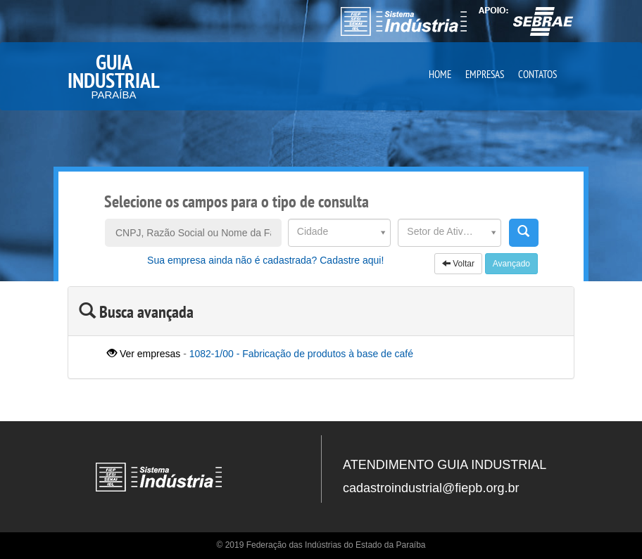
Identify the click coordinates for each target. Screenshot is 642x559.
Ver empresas (143, 353)
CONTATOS (537, 74)
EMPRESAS (484, 74)
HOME (440, 74)
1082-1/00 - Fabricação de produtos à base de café (301, 353)
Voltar (458, 264)
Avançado (511, 264)
